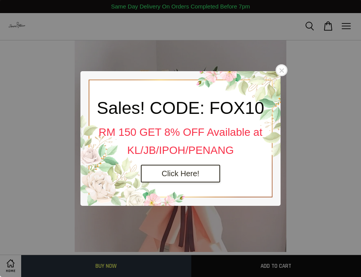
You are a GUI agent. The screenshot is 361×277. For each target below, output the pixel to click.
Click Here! (180, 173)
